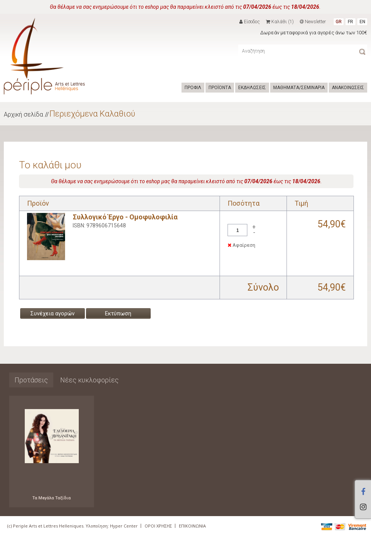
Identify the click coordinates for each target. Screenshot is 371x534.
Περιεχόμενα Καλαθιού (92, 113)
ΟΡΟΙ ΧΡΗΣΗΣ (158, 526)
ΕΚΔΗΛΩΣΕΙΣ (252, 87)
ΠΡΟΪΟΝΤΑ (220, 87)
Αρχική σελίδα (23, 114)
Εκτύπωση (118, 313)
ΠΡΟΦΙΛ (193, 87)
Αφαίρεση (241, 245)
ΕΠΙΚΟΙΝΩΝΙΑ (192, 526)
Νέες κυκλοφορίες (89, 380)
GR (339, 21)
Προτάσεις (31, 380)
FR (350, 21)
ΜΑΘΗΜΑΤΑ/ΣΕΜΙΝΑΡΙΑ (299, 87)
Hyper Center (124, 526)
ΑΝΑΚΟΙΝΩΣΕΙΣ (348, 87)
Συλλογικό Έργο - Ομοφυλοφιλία (125, 217)
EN (362, 21)
